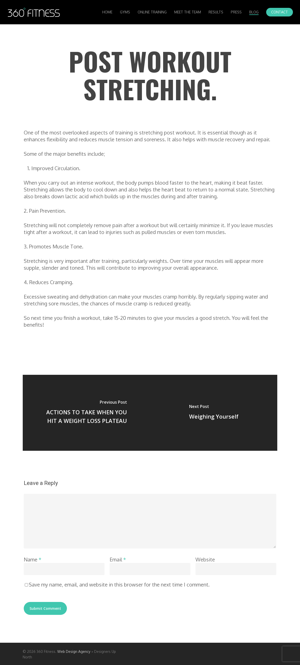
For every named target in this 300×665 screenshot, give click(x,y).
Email (118, 559)
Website (205, 559)
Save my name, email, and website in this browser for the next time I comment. (119, 584)
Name (32, 559)
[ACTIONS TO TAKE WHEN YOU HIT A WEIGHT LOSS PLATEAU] (86, 413)
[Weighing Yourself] (213, 413)
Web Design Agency (73, 651)
